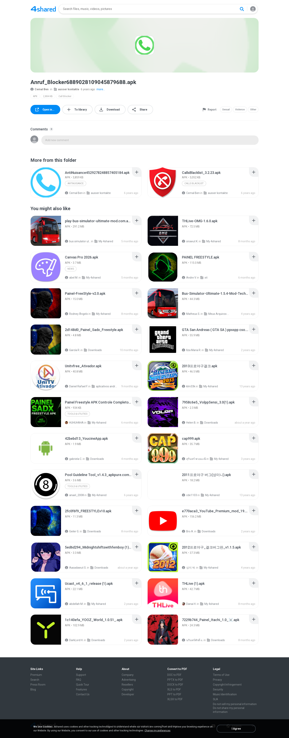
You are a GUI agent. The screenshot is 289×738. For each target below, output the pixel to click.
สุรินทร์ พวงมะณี (194, 458)
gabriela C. (73, 458)
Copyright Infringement (227, 684)
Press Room (37, 684)
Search (34, 679)
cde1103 (189, 495)
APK (35, 96)
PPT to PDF (174, 694)
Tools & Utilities (77, 413)
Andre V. (189, 277)
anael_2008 (74, 495)
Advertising (129, 679)
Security (218, 689)
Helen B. (189, 422)
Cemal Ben (39, 89)
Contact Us (83, 694)
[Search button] (241, 9)
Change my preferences (157, 730)
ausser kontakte (66, 89)
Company (128, 674)
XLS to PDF (174, 689)
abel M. (71, 277)
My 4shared (103, 241)
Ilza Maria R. (191, 350)
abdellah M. (74, 603)
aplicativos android (104, 386)
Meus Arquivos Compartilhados (217, 313)
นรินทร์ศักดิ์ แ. (192, 640)
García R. (72, 350)
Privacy (217, 679)
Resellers (127, 684)
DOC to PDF (174, 674)
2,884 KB (48, 96)
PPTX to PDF (175, 679)
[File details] (46, 182)
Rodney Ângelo (76, 313)
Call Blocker (65, 96)
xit (203, 277)
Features (81, 689)
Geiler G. (72, 531)
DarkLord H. (74, 640)
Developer (128, 694)
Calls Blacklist (194, 183)
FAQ (78, 679)
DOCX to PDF (175, 684)
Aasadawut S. (75, 567)
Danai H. (189, 603)
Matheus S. (191, 313)
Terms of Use (221, 674)
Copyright (128, 689)
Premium (36, 674)
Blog (33, 689)
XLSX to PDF (175, 699)
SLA (215, 699)
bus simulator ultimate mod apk (77, 241)
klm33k (188, 386)
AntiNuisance (75, 183)
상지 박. (189, 567)
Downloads (93, 350)
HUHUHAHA (74, 422)
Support (81, 674)
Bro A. (188, 531)
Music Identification (225, 694)
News (70, 268)
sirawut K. (190, 241)
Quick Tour (82, 684)
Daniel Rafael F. (76, 386)
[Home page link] (43, 9)
